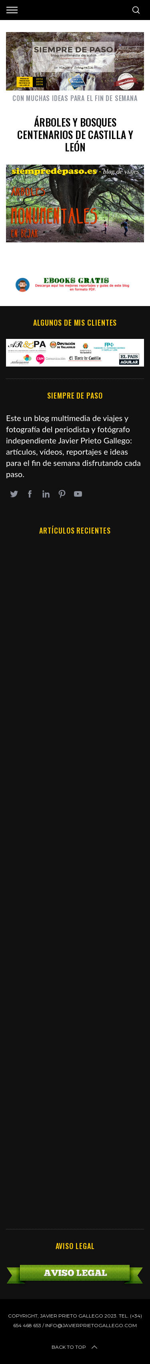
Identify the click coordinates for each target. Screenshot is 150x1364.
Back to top (75, 1347)
